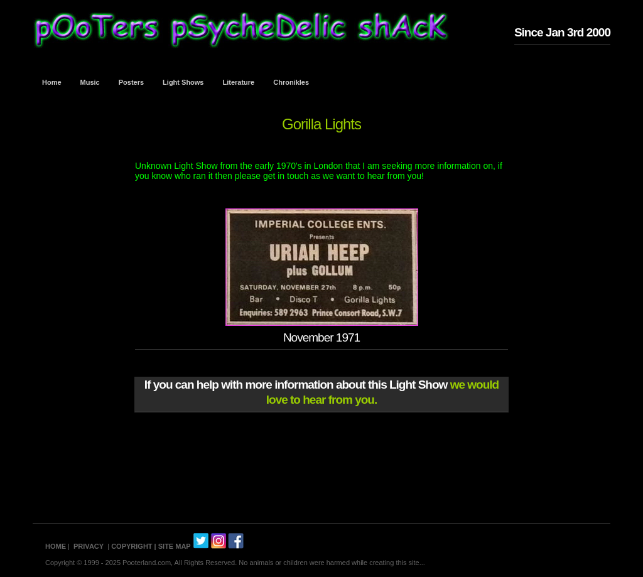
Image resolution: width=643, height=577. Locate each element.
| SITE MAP (173, 546)
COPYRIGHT (131, 546)
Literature (239, 82)
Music (90, 82)
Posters (131, 82)
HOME (55, 546)
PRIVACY (88, 546)
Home (52, 82)
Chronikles (291, 82)
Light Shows (183, 82)
